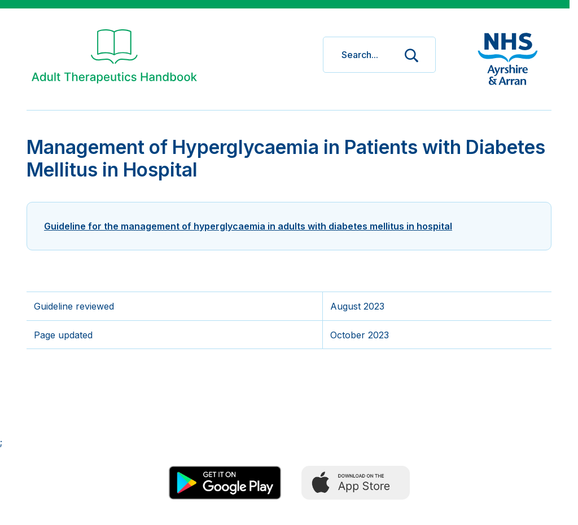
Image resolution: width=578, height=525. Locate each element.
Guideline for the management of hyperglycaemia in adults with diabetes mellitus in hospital (248, 226)
